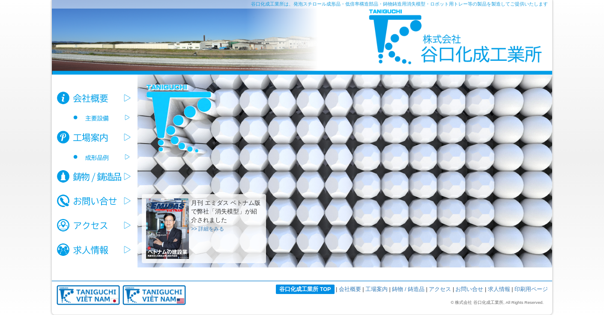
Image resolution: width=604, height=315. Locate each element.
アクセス (440, 289)
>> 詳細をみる (207, 229)
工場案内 (376, 289)
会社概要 (350, 289)
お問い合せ (469, 289)
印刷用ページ (531, 289)
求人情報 (499, 289)
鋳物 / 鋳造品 (408, 289)
